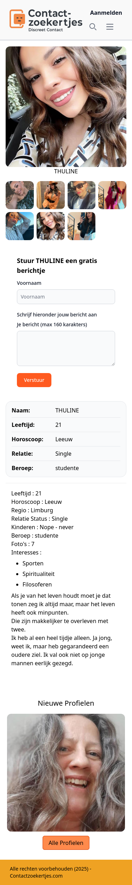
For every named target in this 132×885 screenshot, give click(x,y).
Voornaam (29, 283)
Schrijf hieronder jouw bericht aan (57, 314)
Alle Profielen (66, 843)
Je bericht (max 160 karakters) (52, 324)
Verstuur (34, 380)
